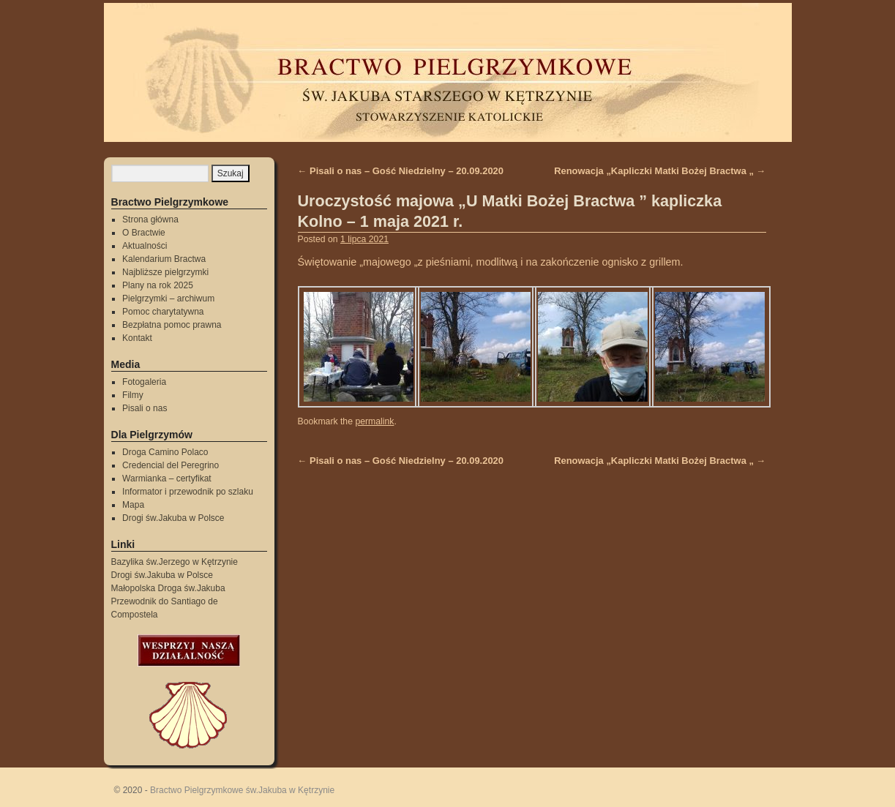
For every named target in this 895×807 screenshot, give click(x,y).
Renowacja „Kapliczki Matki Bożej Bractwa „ (659, 170)
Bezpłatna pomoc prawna (171, 325)
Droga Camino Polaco (165, 452)
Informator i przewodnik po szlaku (187, 492)
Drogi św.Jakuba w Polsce (173, 518)
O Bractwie (143, 233)
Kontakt (137, 338)
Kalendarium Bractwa (164, 259)
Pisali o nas (144, 408)
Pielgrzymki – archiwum (168, 298)
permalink (374, 421)
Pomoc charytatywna (162, 312)
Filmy (132, 395)
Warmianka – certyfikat (166, 478)
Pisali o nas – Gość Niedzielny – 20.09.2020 (401, 170)
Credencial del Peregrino (170, 465)
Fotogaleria (144, 382)
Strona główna (150, 219)
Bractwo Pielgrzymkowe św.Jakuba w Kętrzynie (242, 790)
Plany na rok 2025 (157, 285)
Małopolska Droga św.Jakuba (168, 588)
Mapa (133, 505)
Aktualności (144, 246)
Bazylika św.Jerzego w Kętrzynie (174, 562)
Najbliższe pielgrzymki (165, 272)
